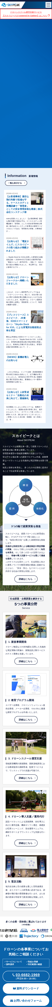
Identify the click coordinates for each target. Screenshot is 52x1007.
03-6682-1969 (28, 975)
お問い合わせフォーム (26, 1000)
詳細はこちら (25, 579)
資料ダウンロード (26, 988)
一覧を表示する (15, 183)
